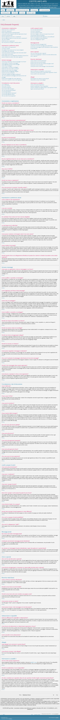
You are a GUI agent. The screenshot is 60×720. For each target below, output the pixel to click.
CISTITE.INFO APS (38, 1)
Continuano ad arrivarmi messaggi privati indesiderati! (42, 45)
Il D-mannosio (34, 10)
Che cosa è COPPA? (6, 39)
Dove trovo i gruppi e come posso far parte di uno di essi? (42, 34)
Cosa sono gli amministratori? (37, 29)
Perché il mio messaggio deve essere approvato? (11, 78)
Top (3, 107)
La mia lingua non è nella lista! (8, 51)
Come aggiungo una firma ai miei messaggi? (11, 64)
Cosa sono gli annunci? (6, 91)
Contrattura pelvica (5, 13)
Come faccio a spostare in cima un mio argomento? (12, 80)
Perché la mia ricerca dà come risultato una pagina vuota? (42, 63)
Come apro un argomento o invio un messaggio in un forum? (14, 61)
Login (14, 16)
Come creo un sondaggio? (7, 65)
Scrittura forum (10, 10)
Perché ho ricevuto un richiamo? (8, 72)
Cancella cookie (37, 714)
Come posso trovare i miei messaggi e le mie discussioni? (42, 66)
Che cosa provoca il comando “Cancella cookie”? (12, 42)
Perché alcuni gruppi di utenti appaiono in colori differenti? (42, 36)
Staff (32, 714)
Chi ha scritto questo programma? (37, 84)
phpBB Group (33, 662)
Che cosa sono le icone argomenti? (9, 95)
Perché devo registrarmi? (7, 31)
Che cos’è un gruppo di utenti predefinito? (39, 38)
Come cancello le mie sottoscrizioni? (38, 73)
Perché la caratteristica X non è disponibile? (39, 86)
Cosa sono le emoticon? (6, 87)
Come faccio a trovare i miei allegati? (38, 80)
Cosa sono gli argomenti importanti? (9, 93)
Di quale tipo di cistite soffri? (22, 10)
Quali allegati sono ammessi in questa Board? (40, 78)
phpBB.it (10, 718)
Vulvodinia (14, 13)
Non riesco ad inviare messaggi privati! (38, 44)
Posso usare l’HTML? (6, 86)
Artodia (57, 717)
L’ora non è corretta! (6, 48)
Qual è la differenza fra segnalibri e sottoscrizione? (41, 71)
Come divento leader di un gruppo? (38, 35)
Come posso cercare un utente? (37, 65)
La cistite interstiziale (44, 10)
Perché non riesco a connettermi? (8, 29)
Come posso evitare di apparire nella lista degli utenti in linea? (14, 34)
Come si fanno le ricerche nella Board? (38, 60)
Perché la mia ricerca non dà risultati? (38, 62)
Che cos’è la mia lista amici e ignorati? (38, 53)
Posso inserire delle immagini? (8, 88)
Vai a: (20, 695)
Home (2, 10)
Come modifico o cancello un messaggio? (10, 63)
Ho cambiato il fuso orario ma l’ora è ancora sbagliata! (13, 50)
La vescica (22, 13)
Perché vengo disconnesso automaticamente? (11, 32)
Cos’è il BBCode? (5, 84)
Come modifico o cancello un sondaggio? (10, 67)
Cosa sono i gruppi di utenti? (36, 32)
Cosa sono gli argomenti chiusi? (8, 94)
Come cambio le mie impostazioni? (9, 47)
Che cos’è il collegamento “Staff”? (38, 39)
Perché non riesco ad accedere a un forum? (10, 68)
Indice (4, 19)
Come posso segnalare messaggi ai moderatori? (11, 74)
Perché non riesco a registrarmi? (8, 41)
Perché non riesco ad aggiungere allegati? (10, 71)
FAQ (2, 16)
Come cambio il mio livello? (7, 54)
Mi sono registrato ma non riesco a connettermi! (11, 36)
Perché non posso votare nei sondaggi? (9, 70)
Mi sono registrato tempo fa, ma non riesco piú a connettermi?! (14, 38)
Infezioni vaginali (31, 13)
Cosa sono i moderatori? (35, 31)
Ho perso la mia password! (7, 35)
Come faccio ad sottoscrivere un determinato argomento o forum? (44, 72)
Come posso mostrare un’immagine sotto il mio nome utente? (14, 52)
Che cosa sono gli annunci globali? (9, 90)
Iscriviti (8, 16)
